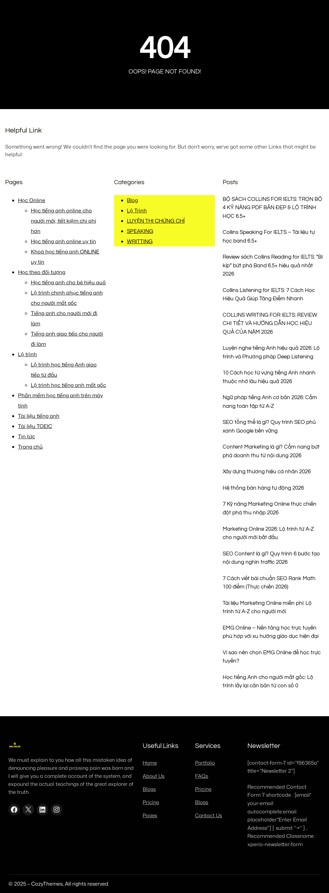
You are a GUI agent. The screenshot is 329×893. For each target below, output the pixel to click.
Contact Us (208, 815)
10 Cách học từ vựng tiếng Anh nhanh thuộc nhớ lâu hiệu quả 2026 (269, 377)
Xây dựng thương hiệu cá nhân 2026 (267, 471)
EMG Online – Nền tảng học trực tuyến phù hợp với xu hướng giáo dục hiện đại (270, 632)
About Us (153, 775)
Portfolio (205, 762)
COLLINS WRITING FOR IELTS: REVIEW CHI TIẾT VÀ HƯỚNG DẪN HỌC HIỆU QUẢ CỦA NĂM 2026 (270, 323)
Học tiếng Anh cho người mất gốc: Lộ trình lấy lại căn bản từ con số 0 (268, 681)
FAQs (201, 775)
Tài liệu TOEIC (35, 426)
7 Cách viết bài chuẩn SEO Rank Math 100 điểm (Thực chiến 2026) (269, 583)
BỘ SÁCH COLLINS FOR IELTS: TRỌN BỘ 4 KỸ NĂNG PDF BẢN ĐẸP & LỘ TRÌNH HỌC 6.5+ (272, 207)
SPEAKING (140, 231)
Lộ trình (27, 354)
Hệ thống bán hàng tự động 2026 (263, 488)
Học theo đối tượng (41, 272)
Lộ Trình (137, 210)
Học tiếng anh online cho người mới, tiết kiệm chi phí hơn (63, 221)
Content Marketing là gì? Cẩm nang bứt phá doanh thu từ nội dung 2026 (271, 451)
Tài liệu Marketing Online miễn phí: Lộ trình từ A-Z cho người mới (267, 607)
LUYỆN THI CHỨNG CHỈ (156, 220)
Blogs (149, 789)
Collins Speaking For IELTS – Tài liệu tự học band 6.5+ (269, 236)
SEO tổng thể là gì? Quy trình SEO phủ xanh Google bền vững (269, 426)
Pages (150, 815)
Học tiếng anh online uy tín (63, 241)
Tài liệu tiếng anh (38, 415)
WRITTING (140, 241)
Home (150, 762)
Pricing (151, 802)
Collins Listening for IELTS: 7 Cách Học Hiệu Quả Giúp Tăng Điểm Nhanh (269, 295)
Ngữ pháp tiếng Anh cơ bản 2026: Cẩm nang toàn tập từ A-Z (270, 402)
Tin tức (26, 436)
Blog (132, 200)
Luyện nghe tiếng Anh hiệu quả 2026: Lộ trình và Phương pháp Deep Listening (271, 352)
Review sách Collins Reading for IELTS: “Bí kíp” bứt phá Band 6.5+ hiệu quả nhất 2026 (273, 265)
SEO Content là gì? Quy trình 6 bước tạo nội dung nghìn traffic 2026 (271, 558)
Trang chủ (30, 446)
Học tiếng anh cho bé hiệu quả (68, 282)
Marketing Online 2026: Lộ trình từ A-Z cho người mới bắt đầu (268, 533)
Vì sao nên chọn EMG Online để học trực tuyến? (272, 657)
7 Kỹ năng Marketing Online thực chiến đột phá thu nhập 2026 (269, 508)
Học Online (31, 200)
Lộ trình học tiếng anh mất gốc (68, 385)
